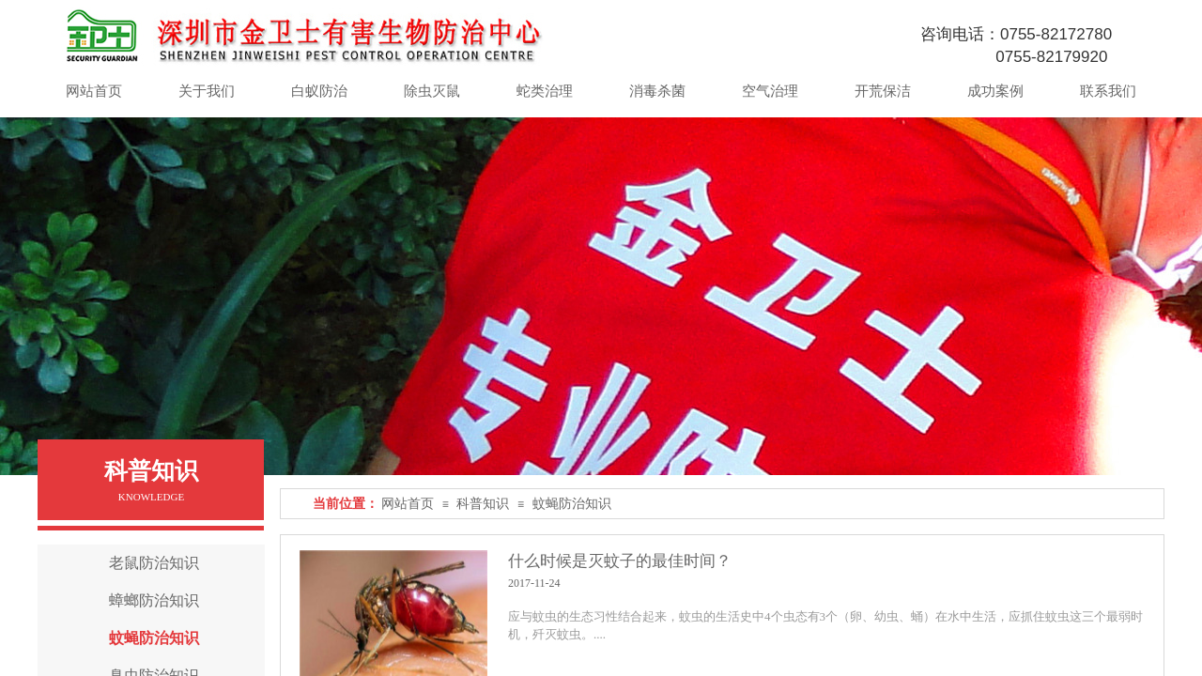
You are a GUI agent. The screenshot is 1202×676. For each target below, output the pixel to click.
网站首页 (407, 504)
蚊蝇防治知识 (571, 504)
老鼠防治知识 (154, 563)
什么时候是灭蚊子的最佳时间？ (620, 561)
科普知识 (482, 504)
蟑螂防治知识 (154, 600)
